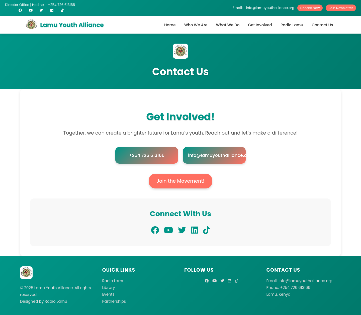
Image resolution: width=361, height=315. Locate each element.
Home (170, 25)
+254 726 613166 (61, 5)
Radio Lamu (292, 25)
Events (108, 294)
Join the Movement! (180, 181)
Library (108, 287)
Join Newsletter (341, 8)
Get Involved (260, 25)
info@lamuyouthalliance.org (270, 8)
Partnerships (114, 301)
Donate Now (310, 8)
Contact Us (322, 25)
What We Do (228, 25)
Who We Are (196, 25)
